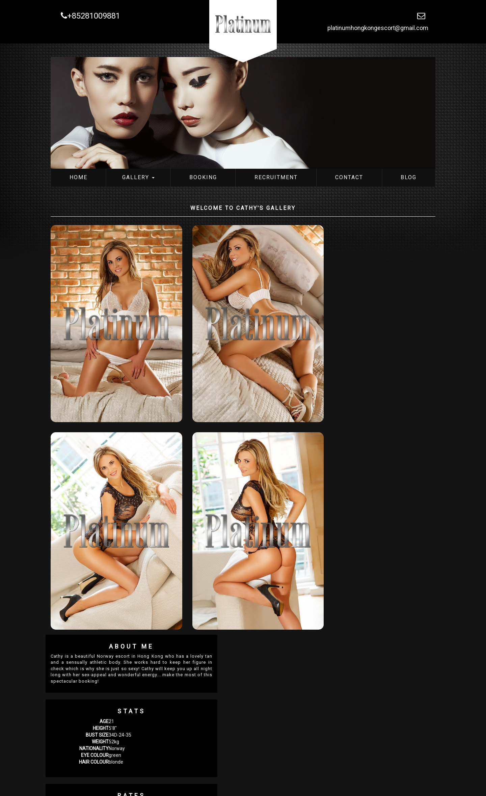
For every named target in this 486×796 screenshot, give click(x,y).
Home (78, 177)
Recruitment (276, 177)
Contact (349, 177)
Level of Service (331, 544)
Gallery (148, 784)
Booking (203, 177)
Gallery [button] (138, 177)
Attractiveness (329, 569)
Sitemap (292, 784)
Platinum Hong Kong (102, 784)
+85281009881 (90, 16)
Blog (408, 177)
